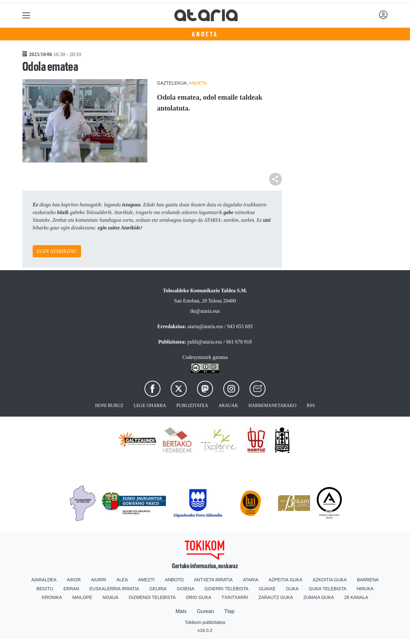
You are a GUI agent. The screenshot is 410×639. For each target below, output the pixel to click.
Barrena (368, 579)
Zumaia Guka (318, 597)
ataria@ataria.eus (205, 326)
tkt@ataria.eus (205, 311)
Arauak (228, 405)
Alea (122, 579)
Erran (71, 588)
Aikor (74, 579)
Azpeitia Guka (285, 579)
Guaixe (267, 588)
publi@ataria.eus (204, 341)
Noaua (110, 597)
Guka (292, 588)
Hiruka (365, 588)
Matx (181, 611)
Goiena (185, 588)
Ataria (250, 579)
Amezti (146, 579)
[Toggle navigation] (26, 15)
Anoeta (205, 34)
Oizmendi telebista (152, 597)
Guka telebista (327, 588)
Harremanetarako (273, 405)
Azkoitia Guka (330, 579)
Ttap (229, 611)
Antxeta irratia (213, 579)
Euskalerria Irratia (114, 588)
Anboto (174, 579)
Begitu (45, 588)
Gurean (205, 611)
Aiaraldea (44, 579)
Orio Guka (198, 597)
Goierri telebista (226, 588)
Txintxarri (235, 597)
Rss (311, 405)
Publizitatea (192, 405)
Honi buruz (109, 405)
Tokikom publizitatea (205, 622)
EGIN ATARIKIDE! (57, 251)
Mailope (82, 597)
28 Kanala (356, 597)
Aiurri (98, 579)
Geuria (158, 588)
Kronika (52, 597)
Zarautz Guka (275, 597)
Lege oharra (150, 405)
